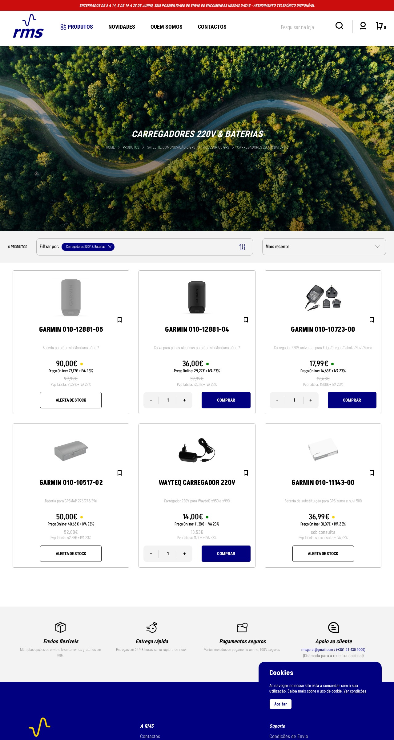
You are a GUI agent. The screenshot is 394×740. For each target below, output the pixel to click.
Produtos (77, 26)
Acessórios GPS (216, 147)
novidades (121, 26)
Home (110, 147)
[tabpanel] (197, 138)
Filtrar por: (142, 247)
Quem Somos (167, 26)
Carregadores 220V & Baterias (262, 147)
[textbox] (305, 26)
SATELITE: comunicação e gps (171, 147)
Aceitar (280, 704)
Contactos (212, 26)
